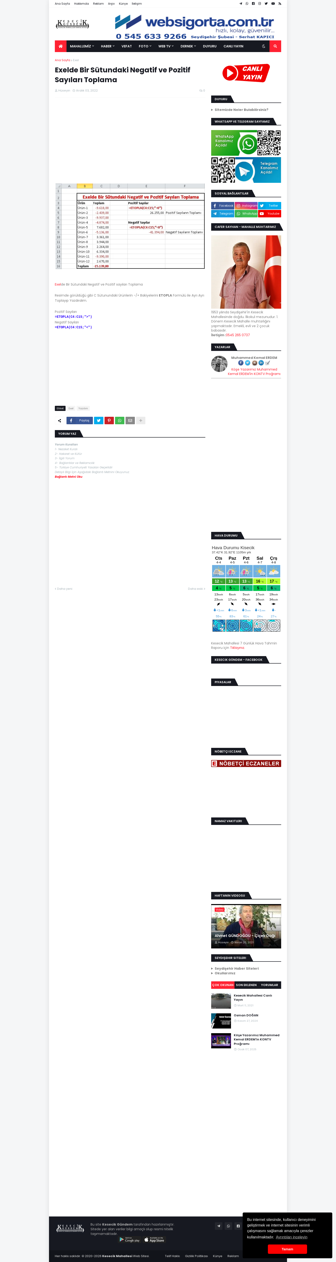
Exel (76, 60)
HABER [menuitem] (106, 46)
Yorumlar (269, 985)
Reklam (98, 4)
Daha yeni (64, 589)
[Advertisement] (130, 135)
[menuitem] (60, 46)
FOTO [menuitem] (143, 46)
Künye (123, 4)
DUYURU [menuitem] (210, 46)
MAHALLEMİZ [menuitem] (80, 46)
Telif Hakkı (172, 1256)
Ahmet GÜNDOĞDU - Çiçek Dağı (245, 935)
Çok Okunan (223, 985)
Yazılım (83, 408)
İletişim (137, 4)
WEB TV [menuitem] (164, 46)
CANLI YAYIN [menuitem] (233, 46)
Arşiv (111, 4)
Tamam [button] (287, 1249)
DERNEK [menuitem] (187, 46)
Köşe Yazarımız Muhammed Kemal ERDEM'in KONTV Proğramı (254, 371)
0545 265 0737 (238, 335)
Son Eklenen (246, 985)
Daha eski (195, 589)
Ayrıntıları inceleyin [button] (291, 1237)
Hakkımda (81, 4)
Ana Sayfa (62, 4)
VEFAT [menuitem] (127, 46)
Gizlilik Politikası (196, 1256)
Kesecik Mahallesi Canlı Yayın (253, 997)
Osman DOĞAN (246, 1015)
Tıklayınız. (237, 647)
